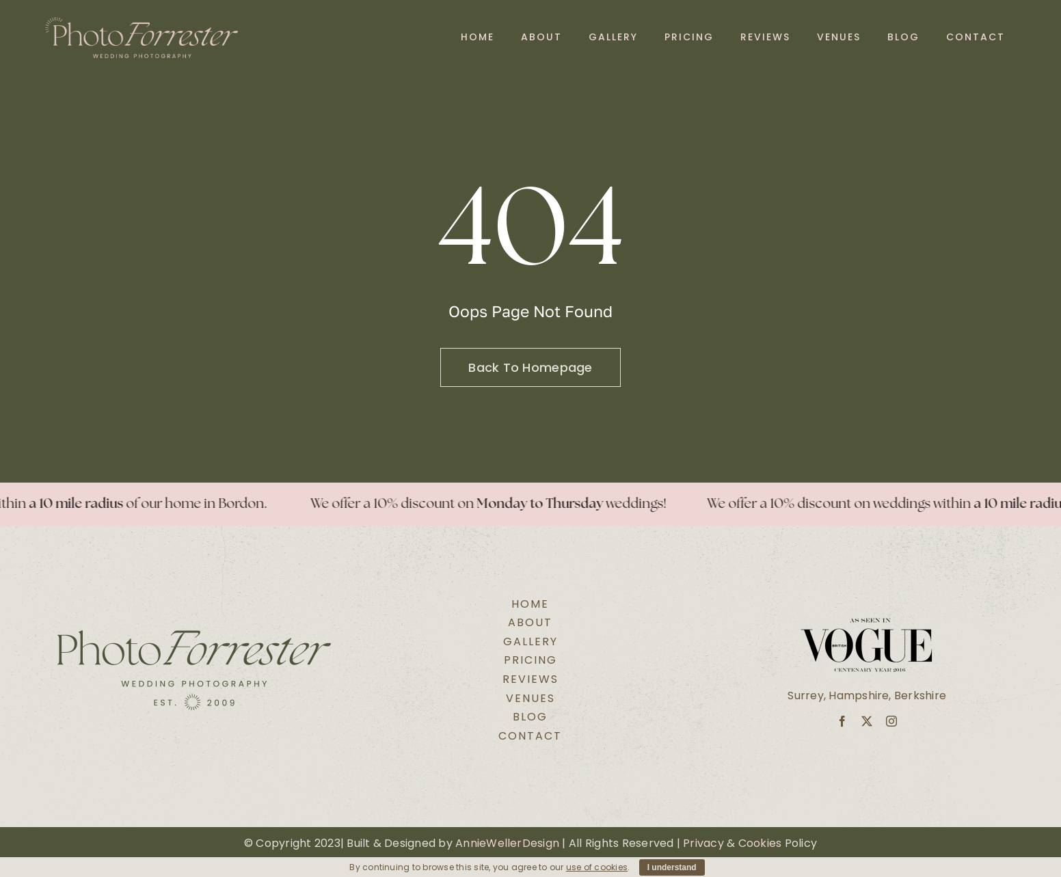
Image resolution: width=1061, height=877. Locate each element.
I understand (672, 867)
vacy (710, 843)
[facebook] (842, 721)
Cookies (760, 843)
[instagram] (891, 721)
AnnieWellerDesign (507, 843)
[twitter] (866, 721)
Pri (690, 843)
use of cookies (597, 867)
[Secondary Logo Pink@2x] (142, 22)
